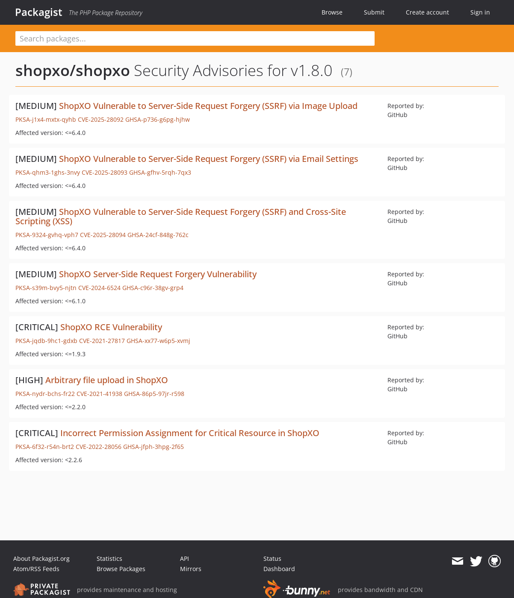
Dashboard (279, 569)
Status (272, 558)
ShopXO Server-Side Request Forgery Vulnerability (158, 274)
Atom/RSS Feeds (36, 569)
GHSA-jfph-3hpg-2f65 (153, 447)
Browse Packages (121, 569)
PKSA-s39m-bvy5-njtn (46, 288)
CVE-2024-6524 (99, 288)
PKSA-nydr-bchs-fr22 (45, 394)
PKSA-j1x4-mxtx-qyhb (45, 119)
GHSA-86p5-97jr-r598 (154, 394)
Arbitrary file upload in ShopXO (106, 380)
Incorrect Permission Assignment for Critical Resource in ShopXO (189, 433)
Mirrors (190, 569)
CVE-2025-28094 (103, 235)
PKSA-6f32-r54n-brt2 (44, 447)
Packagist (38, 12)
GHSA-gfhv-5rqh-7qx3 (160, 172)
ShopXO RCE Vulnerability (111, 327)
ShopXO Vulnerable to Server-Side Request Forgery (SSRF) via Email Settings (208, 158)
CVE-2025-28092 (101, 119)
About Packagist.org (41, 558)
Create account (427, 12)
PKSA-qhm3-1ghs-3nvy (47, 172)
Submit (374, 12)
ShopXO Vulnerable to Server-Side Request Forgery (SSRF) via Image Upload (208, 105)
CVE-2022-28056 (98, 447)
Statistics (109, 558)
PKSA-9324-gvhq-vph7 (46, 235)
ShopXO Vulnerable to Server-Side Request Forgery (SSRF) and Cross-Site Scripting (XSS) (180, 216)
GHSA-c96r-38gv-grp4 (152, 288)
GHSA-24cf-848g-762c (158, 235)
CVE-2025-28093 (104, 172)
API (184, 558)
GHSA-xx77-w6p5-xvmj (158, 341)
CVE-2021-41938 (99, 394)
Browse (332, 12)
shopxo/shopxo (72, 70)
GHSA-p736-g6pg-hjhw (157, 119)
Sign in (480, 12)
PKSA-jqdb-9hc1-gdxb (46, 341)
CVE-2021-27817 (102, 341)
